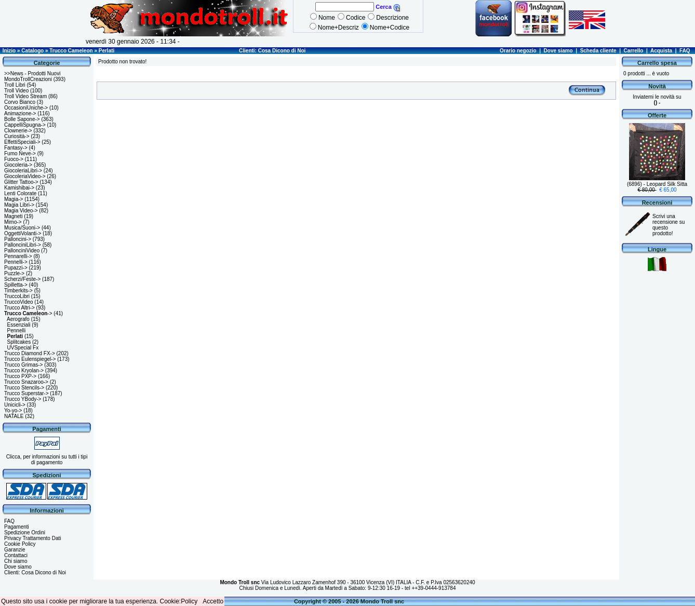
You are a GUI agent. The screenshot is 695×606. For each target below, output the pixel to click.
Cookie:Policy (179, 601)
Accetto (213, 601)
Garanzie (14, 550)
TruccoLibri (17, 296)
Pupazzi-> (16, 268)
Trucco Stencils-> (24, 387)
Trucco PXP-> (20, 376)
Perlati (107, 50)
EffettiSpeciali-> (22, 142)
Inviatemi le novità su (657, 99)
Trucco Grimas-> (23, 365)
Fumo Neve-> (20, 153)
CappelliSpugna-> (25, 125)
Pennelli (16, 330)
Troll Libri (14, 85)
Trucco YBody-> (22, 399)
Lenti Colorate (20, 193)
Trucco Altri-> (19, 308)
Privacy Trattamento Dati (32, 538)
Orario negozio (518, 50)
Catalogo (32, 50)
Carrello (634, 50)
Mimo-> (13, 222)
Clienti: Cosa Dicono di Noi (272, 50)
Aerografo (18, 319)
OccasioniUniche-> (26, 108)
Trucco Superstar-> (26, 393)
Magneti (13, 216)
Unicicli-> (14, 405)
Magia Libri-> (19, 205)
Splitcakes (19, 342)
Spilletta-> (16, 285)
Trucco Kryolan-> (24, 370)
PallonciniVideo (21, 250)
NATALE (13, 416)
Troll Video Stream (25, 96)
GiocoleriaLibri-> (23, 170)
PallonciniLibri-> (22, 245)
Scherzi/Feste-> (22, 279)
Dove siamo (558, 50)
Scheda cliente (598, 50)
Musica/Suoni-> (22, 228)
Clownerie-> (18, 130)
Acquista (661, 50)
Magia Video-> (21, 210)
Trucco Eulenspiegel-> (30, 359)
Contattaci (16, 555)
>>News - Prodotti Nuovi (32, 73)
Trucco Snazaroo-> (26, 382)
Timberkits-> (18, 290)
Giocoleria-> (18, 165)
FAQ (684, 50)
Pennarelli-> (18, 256)
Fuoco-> (13, 159)
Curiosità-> (17, 136)
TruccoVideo (18, 302)
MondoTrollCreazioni (28, 79)
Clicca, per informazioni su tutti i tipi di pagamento (47, 459)
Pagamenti (16, 527)
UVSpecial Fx (23, 348)
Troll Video (16, 90)
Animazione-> (20, 113)
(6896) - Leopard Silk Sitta (657, 184)
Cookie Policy (20, 544)
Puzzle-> (14, 273)
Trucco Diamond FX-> (29, 353)
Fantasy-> (16, 148)
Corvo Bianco (19, 102)
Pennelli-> (16, 262)
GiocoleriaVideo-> (25, 176)
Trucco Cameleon (70, 50)
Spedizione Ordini (24, 532)
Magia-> (13, 199)
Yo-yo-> (13, 410)
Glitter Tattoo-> (21, 182)
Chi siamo (15, 561)
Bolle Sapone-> (22, 119)
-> (28, 313)
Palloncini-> (17, 239)
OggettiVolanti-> (22, 233)
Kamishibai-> (19, 188)
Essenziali (19, 325)
